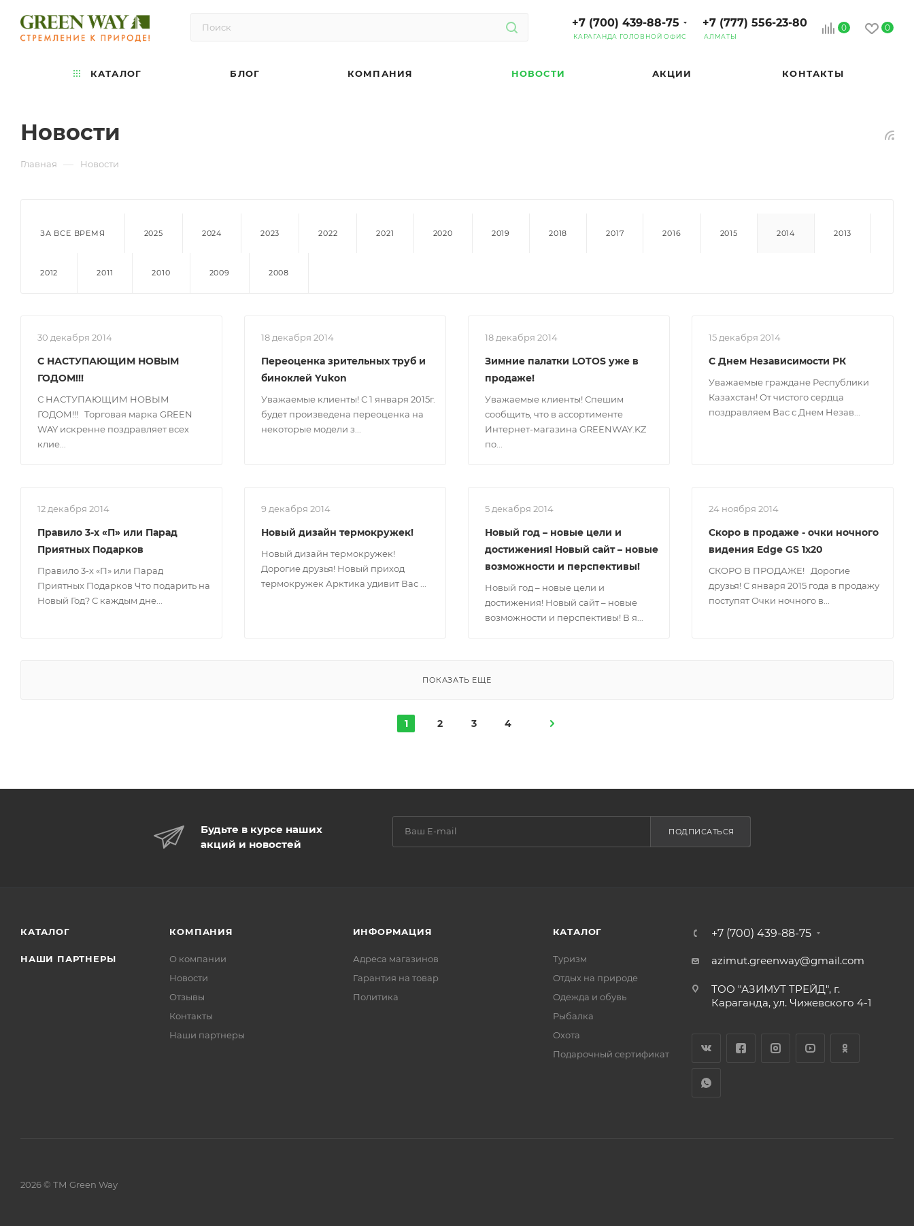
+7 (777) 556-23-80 (755, 22)
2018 (558, 233)
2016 (671, 233)
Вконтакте (706, 1048)
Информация (393, 931)
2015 (729, 233)
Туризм (570, 958)
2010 (161, 272)
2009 (219, 272)
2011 (105, 272)
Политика (376, 996)
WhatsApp (706, 1082)
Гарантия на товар (396, 977)
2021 (385, 233)
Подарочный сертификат (611, 1054)
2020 (443, 233)
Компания (201, 931)
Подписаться (701, 831)
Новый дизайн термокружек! (337, 532)
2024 (212, 233)
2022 (327, 233)
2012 (49, 272)
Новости (188, 977)
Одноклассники (845, 1048)
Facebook (741, 1048)
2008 (279, 272)
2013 (842, 233)
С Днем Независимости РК (777, 361)
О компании (197, 958)
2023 (270, 233)
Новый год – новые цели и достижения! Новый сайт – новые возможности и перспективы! (571, 549)
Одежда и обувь (589, 996)
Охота (566, 1034)
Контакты (191, 1015)
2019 (501, 233)
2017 (615, 233)
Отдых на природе (595, 977)
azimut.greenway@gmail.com (787, 960)
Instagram (775, 1048)
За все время (72, 233)
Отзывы (187, 996)
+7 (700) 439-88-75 (625, 22)
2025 (153, 233)
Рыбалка (573, 1015)
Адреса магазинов (396, 958)
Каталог (45, 931)
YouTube (810, 1048)
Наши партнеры (68, 958)
